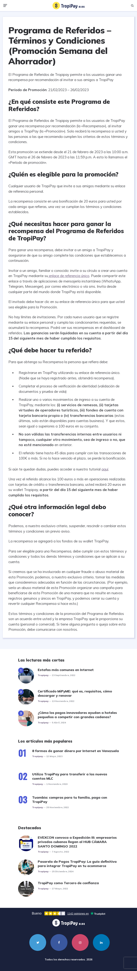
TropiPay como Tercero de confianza (68, 883)
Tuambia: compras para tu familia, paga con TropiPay (69, 799)
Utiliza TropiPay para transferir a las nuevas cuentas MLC (69, 776)
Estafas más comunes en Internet (66, 670)
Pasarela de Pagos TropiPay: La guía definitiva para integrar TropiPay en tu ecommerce (77, 863)
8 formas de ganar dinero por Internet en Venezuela (75, 751)
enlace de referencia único (68, 276)
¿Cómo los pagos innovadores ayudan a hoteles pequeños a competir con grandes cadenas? (77, 715)
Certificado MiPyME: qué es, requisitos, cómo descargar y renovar (75, 693)
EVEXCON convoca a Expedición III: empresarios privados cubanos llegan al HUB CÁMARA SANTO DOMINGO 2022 (77, 841)
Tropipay (43, 675)
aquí (104, 469)
